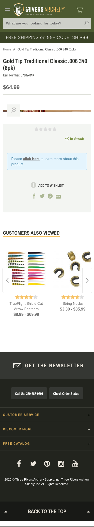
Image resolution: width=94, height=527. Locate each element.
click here (31, 159)
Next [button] (87, 280)
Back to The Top (47, 511)
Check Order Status (66, 393)
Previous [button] (7, 280)
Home (7, 49)
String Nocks (73, 303)
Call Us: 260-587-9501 (29, 393)
